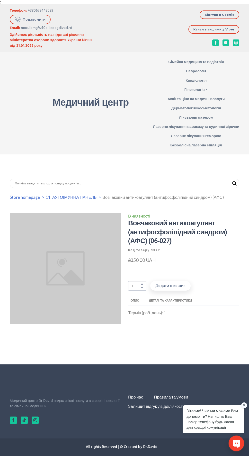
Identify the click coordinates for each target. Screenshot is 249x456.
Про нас (135, 396)
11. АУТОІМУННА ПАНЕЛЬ (71, 197)
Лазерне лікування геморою (196, 135)
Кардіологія (196, 80)
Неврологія (196, 71)
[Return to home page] (25, 103)
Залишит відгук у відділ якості (156, 406)
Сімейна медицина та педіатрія (196, 61)
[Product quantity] (136, 285)
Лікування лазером (196, 117)
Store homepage (25, 197)
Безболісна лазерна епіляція (196, 145)
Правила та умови (171, 396)
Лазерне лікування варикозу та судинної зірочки (196, 126)
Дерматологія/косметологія (196, 108)
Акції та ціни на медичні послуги (196, 98)
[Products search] (124, 183)
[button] (30, 19)
